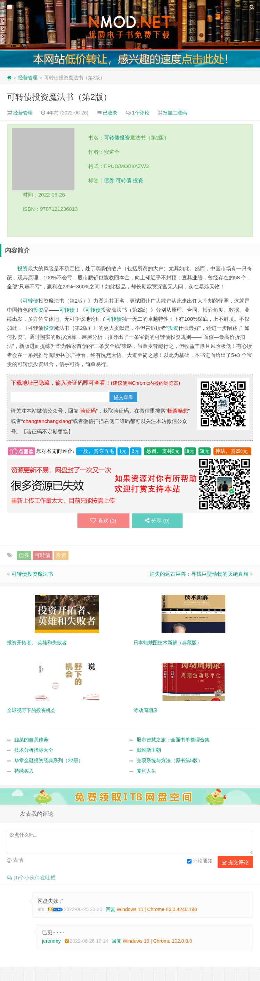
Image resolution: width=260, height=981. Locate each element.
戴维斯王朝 (149, 750)
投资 (125, 138)
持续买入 (24, 771)
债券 (109, 180)
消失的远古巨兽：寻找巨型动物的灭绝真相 (199, 574)
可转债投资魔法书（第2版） (59, 97)
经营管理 (28, 77)
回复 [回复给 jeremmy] (116, 941)
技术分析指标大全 (33, 750)
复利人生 (146, 771)
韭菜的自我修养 (31, 740)
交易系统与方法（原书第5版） (170, 761)
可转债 (112, 138)
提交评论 (235, 863)
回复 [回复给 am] (110, 909)
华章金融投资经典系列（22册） (48, 761)
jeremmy (51, 941)
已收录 (110, 112)
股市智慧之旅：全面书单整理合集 (173, 740)
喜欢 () (102, 521)
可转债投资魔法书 (32, 574)
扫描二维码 (175, 112)
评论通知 (199, 861)
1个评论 (140, 112)
